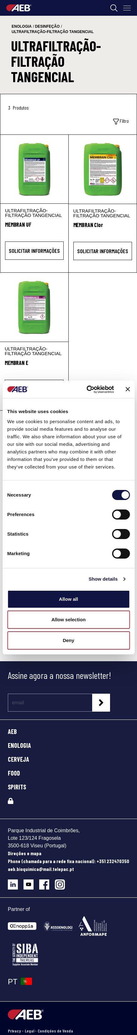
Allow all (68, 599)
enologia (22, 26)
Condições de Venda (55, 1030)
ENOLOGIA (19, 745)
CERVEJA (18, 759)
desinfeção (47, 26)
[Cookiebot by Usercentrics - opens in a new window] (87, 389)
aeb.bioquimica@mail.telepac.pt (41, 869)
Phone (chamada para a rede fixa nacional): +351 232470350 (68, 861)
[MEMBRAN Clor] (102, 169)
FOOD (14, 773)
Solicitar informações (34, 250)
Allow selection (68, 619)
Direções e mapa (24, 853)
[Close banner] (127, 389)
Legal (30, 1030)
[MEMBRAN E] (34, 307)
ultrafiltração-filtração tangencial (53, 32)
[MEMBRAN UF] (34, 169)
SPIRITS (17, 787)
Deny (68, 640)
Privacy (15, 1030)
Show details (103, 579)
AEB (12, 731)
